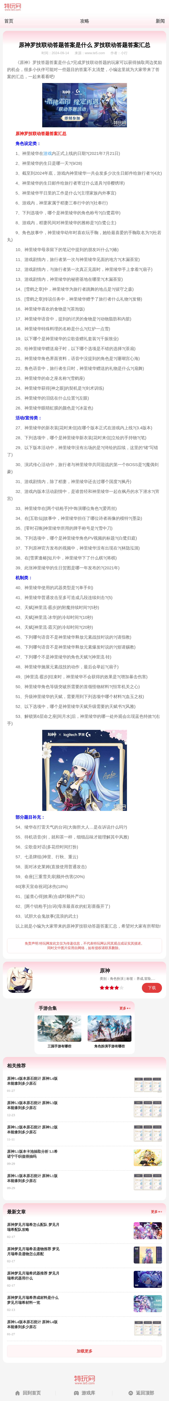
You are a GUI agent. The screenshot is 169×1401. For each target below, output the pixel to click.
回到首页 (32, 1392)
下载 (152, 988)
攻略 (84, 21)
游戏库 (88, 1392)
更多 (122, 1008)
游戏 (47, 153)
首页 (8, 21)
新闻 (160, 21)
